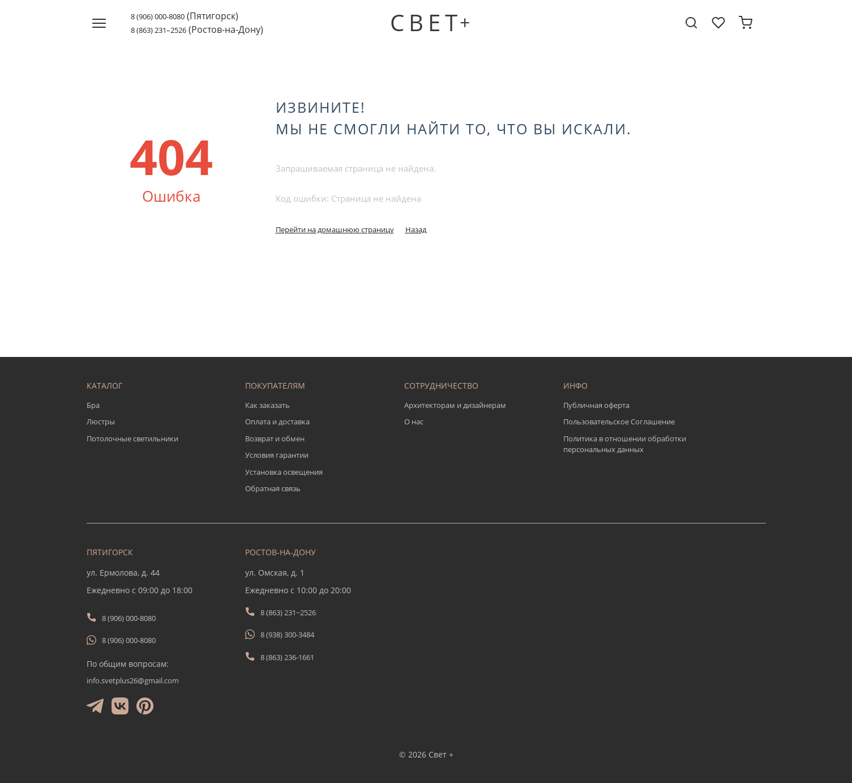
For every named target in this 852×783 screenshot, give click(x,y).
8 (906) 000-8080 (158, 16)
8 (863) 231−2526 (288, 612)
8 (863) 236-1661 (287, 657)
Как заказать (267, 405)
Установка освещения (284, 472)
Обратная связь (273, 488)
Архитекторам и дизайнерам (455, 405)
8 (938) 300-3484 (287, 634)
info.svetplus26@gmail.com (133, 680)
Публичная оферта (596, 405)
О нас (413, 421)
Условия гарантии (277, 455)
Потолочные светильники (132, 438)
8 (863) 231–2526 (158, 30)
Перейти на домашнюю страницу (335, 229)
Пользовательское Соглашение (619, 421)
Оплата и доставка (277, 421)
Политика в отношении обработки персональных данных (624, 444)
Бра (93, 405)
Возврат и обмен (275, 438)
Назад (415, 229)
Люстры (101, 421)
